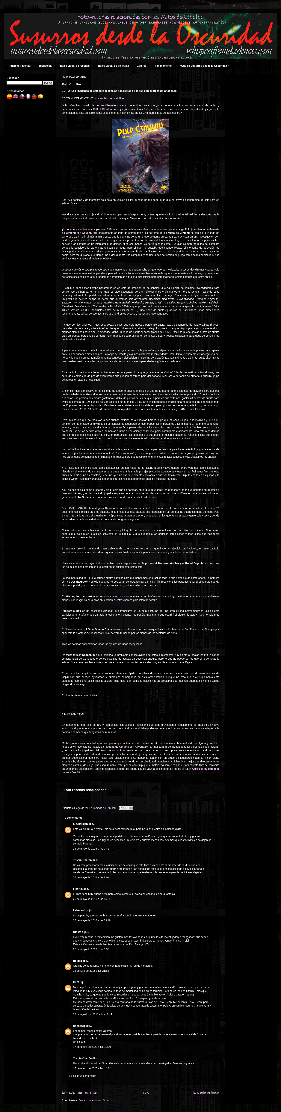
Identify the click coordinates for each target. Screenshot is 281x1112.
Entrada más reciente (79, 1092)
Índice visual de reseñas (74, 65)
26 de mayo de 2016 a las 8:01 (91, 877)
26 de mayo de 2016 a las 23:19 (92, 920)
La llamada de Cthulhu (102, 807)
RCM (76, 982)
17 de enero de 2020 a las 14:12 (92, 1068)
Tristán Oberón (82, 860)
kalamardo (79, 910)
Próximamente (163, 65)
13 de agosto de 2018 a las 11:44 (92, 1014)
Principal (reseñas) (19, 65)
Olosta (77, 931)
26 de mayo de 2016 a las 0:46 (91, 848)
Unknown (79, 1025)
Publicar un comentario (82, 1075)
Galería (141, 65)
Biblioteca (45, 65)
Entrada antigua (206, 1092)
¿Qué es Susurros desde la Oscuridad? (204, 65)
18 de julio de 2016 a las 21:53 (91, 970)
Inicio (145, 1092)
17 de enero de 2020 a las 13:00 (92, 1046)
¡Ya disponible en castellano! (108, 98)
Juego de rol (80, 807)
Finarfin (78, 888)
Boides (77, 960)
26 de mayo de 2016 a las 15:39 (92, 899)
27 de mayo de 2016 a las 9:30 (91, 949)
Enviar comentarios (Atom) (94, 1100)
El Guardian (80, 823)
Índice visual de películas (113, 65)
